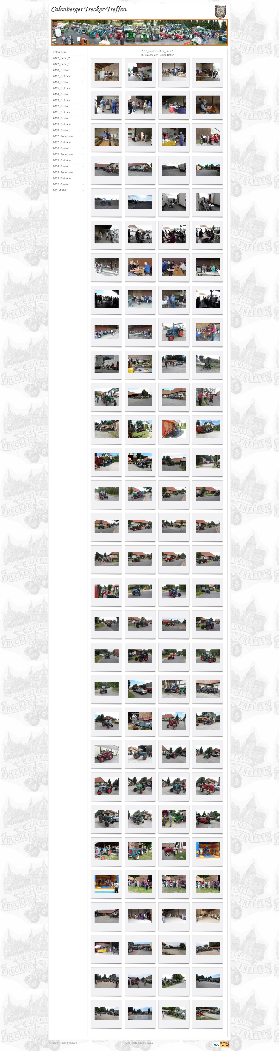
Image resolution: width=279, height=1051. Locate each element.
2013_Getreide (62, 100)
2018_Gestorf (69, 70)
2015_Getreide (62, 88)
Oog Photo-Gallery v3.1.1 (139, 1042)
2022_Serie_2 (61, 58)
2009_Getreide (62, 124)
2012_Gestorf (69, 106)
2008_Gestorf (69, 130)
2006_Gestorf (69, 148)
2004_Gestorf (69, 166)
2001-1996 (69, 190)
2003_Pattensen (63, 172)
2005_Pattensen (69, 154)
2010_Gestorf (69, 118)
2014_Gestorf (69, 94)
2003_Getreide (62, 178)
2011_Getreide (62, 112)
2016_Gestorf (69, 82)
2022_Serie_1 (61, 64)
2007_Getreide (62, 142)
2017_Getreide (62, 76)
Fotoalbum (59, 52)
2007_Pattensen (63, 136)
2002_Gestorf (69, 184)
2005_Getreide (62, 160)
